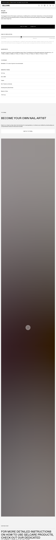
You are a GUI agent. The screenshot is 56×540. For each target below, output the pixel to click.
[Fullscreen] (3, 87)
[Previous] (50, 87)
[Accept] (15, 536)
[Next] (53, 87)
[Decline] (41, 536)
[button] (28, 2)
